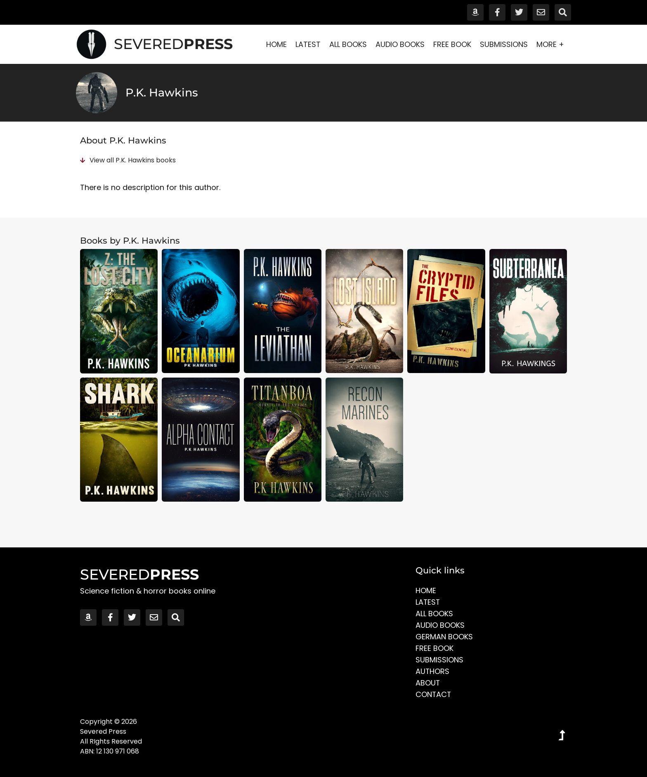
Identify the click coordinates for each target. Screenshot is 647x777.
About (428, 683)
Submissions (504, 44)
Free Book (452, 44)
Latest (308, 44)
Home (276, 44)
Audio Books (400, 44)
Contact (434, 694)
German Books (444, 636)
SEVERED (173, 44)
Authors (433, 671)
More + (552, 44)
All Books (348, 44)
